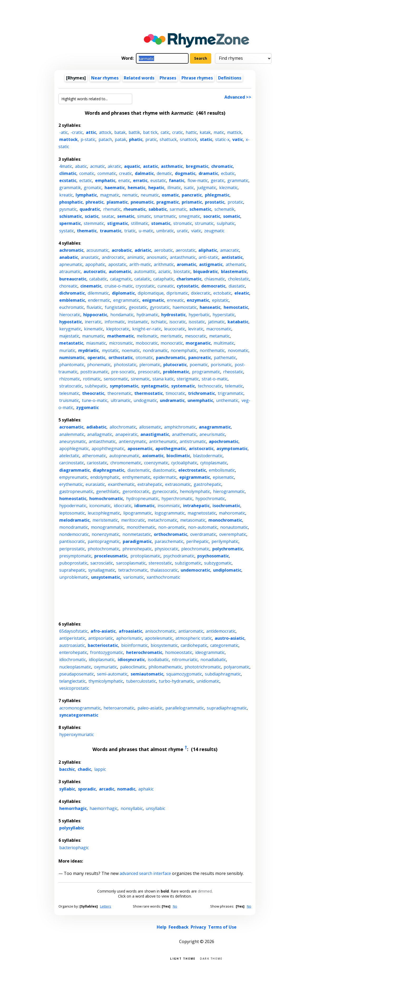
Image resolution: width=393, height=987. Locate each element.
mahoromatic (232, 513)
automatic (120, 271)
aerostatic (185, 250)
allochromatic (123, 427)
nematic (130, 195)
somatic (231, 216)
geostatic (138, 307)
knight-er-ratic (146, 329)
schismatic (70, 216)
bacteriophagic (74, 847)
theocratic (93, 393)
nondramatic (155, 350)
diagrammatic (74, 470)
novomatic (238, 350)
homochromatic (106, 498)
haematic (115, 187)
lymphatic (86, 195)
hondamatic (122, 315)
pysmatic (68, 209)
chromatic (222, 166)
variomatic (133, 577)
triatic (130, 231)
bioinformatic (134, 645)
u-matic (146, 231)
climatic (67, 173)
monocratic (172, 343)
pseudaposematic (76, 674)
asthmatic (172, 166)
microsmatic (121, 343)
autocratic (94, 271)
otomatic (144, 357)
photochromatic (103, 549)
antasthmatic (183, 257)
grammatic (237, 180)
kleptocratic (117, 329)
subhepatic (96, 386)
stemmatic (94, 223)
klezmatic (228, 187)
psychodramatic (178, 556)
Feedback (179, 927)
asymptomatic (232, 448)
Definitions (229, 78)
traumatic (110, 231)
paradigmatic (137, 541)
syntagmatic (154, 386)
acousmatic (97, 250)
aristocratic (201, 448)
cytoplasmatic (213, 463)
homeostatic (72, 498)
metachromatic (162, 520)
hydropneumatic (142, 498)
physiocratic (166, 549)
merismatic (171, 336)
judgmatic (206, 187)
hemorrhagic (73, 808)
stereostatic (160, 563)
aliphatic (207, 250)
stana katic (163, 379)
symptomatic (124, 386)
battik (134, 132)
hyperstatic (224, 315)
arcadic (106, 789)
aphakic (146, 789)
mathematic (120, 336)
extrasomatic (178, 484)
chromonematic (125, 463)
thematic (87, 231)
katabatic (238, 322)
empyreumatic (73, 477)
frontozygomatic (106, 652)
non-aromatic (171, 527)
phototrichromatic (203, 667)
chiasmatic (214, 279)
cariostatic (97, 463)
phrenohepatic (137, 549)
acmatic (97, 166)
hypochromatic (210, 498)
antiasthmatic (102, 441)
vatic (237, 139)
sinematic (140, 379)
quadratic (90, 209)
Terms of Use (222, 927)
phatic (136, 139)
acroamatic (71, 427)
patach (105, 139)
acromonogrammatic (80, 708)
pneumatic (142, 202)
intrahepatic (196, 505)
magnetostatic (202, 513)
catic (165, 132)
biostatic (182, 271)
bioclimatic (178, 456)
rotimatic (92, 379)
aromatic (186, 264)
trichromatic (201, 393)
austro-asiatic (229, 638)
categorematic (224, 645)
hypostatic (70, 322)
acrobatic (122, 250)
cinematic (90, 286)
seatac (108, 216)
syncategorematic (78, 715)
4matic (65, 166)
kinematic (93, 329)
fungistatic (115, 307)
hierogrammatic (229, 491)
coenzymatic (156, 463)
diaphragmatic (108, 470)
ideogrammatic (210, 652)
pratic (151, 139)
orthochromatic (170, 534)
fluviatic (94, 307)
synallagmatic (101, 570)
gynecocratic (164, 491)
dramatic (208, 173)
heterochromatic (144, 652)
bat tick (150, 132)
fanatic (176, 180)
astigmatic (211, 264)
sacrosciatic (101, 563)
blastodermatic (208, 456)
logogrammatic (170, 513)
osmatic (170, 195)
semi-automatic (112, 674)
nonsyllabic (132, 808)
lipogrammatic (137, 513)
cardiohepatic (194, 645)
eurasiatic (95, 484)
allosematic (150, 427)
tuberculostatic (141, 681)
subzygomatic (218, 563)
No (175, 906)
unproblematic (73, 577)
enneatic (175, 300)
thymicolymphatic (106, 681)
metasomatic (192, 520)
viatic (196, 231)
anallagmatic (99, 434)
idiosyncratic (131, 659)
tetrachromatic (133, 570)
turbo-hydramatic (176, 681)
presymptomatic (75, 556)
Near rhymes (105, 78)
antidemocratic (220, 631)
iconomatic (100, 505)
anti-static (208, 257)
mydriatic (88, 350)
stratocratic (70, 386)
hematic (136, 187)
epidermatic (164, 477)
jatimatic (216, 322)
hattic (191, 132)
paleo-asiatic (150, 708)
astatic (150, 166)
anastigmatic (154, 434)
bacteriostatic (103, 645)
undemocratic (195, 570)
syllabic (67, 789)
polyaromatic (236, 667)
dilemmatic (98, 293)
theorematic (119, 393)
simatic (144, 216)
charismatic (189, 279)
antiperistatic (72, 638)
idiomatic (144, 505)
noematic (131, 350)
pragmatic (167, 202)
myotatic (110, 350)
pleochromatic (195, 549)
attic (91, 132)
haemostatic (185, 307)
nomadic (126, 789)
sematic (125, 216)
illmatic (174, 187)
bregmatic (197, 166)
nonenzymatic (105, 534)
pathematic (225, 357)
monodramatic (73, 527)
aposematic (140, 448)
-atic (63, 132)
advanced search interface (145, 873)
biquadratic (205, 271)
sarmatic (178, 209)
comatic (86, 173)
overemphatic (232, 534)
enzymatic (198, 300)
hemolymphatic (195, 491)
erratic (140, 180)
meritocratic (133, 520)
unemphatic (200, 400)
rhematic (112, 209)
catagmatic (120, 279)
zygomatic (87, 407)
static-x (222, 139)
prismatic (192, 202)
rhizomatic (69, 379)
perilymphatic (225, 541)
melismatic (147, 336)
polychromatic (227, 549)
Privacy (198, 927)
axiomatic (153, 456)
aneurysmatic (72, 441)
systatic (66, 231)
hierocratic (69, 315)
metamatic (219, 336)
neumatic (150, 195)
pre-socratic (123, 372)
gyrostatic (160, 307)
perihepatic (197, 541)
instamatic (138, 322)
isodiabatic (158, 659)
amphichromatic (180, 427)
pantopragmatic (104, 541)
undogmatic (145, 400)
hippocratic (95, 315)
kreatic (66, 195)
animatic (135, 257)
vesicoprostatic (74, 688)
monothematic (141, 527)
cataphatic (163, 279)
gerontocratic (135, 491)
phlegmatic (217, 195)
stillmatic (139, 223)
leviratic (195, 329)
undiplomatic (227, 570)
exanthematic (121, 484)
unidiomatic (207, 681)
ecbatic (228, 173)
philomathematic (165, 667)
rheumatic (135, 209)
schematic (200, 209)
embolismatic (222, 470)
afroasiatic (130, 631)
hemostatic (236, 307)
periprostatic (72, 549)
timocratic (175, 393)
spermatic (70, 223)
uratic (182, 231)
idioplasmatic (102, 659)
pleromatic (149, 364)
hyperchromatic (177, 498)
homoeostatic (178, 652)
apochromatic (223, 441)
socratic (211, 216)
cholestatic (238, 279)
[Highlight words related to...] (95, 99)
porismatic (221, 364)
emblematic (72, 300)
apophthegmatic (108, 448)
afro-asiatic (103, 631)
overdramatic (203, 534)
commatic (106, 173)
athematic (235, 264)
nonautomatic (234, 527)
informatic (115, 322)
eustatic (158, 180)
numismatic (72, 357)
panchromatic (170, 357)
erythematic (71, 484)
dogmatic (185, 173)
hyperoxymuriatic (76, 734)
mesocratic (195, 336)
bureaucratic (72, 279)
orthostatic (121, 357)
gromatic (92, 187)
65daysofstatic (73, 631)
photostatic (125, 364)
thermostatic (148, 393)
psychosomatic (213, 556)
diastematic (138, 470)
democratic (213, 286)
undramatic (172, 400)
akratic (114, 166)
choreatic (68, 286)
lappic (100, 769)
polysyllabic (71, 828)
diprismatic (177, 293)
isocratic (177, 322)
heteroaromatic (119, 708)
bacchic (67, 769)
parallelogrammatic (184, 708)
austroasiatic (72, 645)
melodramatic (74, 520)
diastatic (237, 286)
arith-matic (140, 264)
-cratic (77, 132)
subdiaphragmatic (223, 674)
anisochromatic (160, 631)
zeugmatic (214, 231)
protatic (235, 202)
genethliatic (107, 491)
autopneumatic (124, 456)
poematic (199, 364)
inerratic (93, 322)
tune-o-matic (94, 400)
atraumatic (70, 271)
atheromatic (94, 456)
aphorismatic (129, 638)
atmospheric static (193, 638)
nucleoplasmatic (75, 667)
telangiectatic (72, 681)
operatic (96, 357)
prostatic (214, 202)
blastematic (234, 271)
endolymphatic (104, 477)
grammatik (70, 187)
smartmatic (165, 216)
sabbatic (158, 209)
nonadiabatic (213, 659)
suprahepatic (72, 570)
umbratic (165, 231)
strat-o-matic (215, 379)
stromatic (182, 223)
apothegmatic (170, 448)
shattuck (168, 139)
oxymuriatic (105, 667)
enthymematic (136, 477)
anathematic (184, 434)
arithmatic (164, 264)
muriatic (67, 350)
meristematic (105, 520)
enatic (124, 180)
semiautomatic (147, 674)
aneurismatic (212, 434)
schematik (224, 209)
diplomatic (123, 293)
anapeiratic (126, 434)
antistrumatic (193, 441)
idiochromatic (72, 659)
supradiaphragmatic (227, 708)
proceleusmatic (110, 556)
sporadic (87, 789)
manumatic (93, 336)
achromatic (71, 250)
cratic (177, 132)
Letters (105, 906)
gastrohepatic (207, 484)
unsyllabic (155, 808)
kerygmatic (70, 329)
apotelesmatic (159, 638)
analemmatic (71, 434)
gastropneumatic (76, 491)
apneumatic (70, 264)
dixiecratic (200, 293)
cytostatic (187, 286)
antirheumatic (163, 441)
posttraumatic (94, 372)
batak (120, 132)
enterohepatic (73, 652)
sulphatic (226, 223)
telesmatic (69, 393)
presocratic (149, 372)
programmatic (206, 372)
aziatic (164, 271)
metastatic (71, 343)
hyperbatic (199, 315)
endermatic (99, 300)
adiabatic (96, 427)
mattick (234, 132)
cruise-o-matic (119, 286)
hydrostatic (173, 315)
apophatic (95, 264)
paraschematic (169, 541)
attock (105, 132)
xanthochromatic (163, 577)
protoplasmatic (145, 556)
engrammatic (126, 300)
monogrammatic (107, 527)
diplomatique (151, 293)
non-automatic (202, 527)
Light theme (182, 958)
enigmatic (153, 300)
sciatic (92, 216)
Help (161, 927)
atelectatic (69, 456)
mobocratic (147, 343)
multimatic (224, 343)
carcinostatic (71, 463)
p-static (88, 139)
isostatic (197, 322)
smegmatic (189, 216)
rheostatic (233, 372)
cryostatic (145, 286)
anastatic (90, 257)
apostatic (117, 264)
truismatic (69, 400)
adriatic (143, 250)
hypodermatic (72, 505)
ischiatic (158, 322)
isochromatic (226, 505)
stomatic (160, 223)
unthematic (227, 400)
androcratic (113, 257)
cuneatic (166, 286)
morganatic (198, 343)
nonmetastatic (136, 534)
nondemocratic (74, 534)
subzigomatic (188, 563)
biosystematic (164, 645)
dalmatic (144, 173)
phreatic (95, 202)
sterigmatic (188, 379)
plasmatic (117, 202)
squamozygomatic (184, 674)
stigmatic (117, 223)
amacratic (229, 250)
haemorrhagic (103, 808)
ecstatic (67, 180)
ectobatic (222, 293)
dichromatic (72, 293)
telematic (234, 386)
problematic (176, 372)
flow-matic (198, 180)
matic (219, 132)
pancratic (192, 195)
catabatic (98, 279)
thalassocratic (164, 570)
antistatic (232, 257)
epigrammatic (194, 477)
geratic (217, 180)
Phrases (168, 78)
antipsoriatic (100, 638)
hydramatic (147, 315)
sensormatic (116, 379)
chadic (84, 769)
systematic (183, 386)
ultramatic (121, 400)
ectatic (85, 180)
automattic (144, 271)
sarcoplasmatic (131, 563)
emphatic (105, 180)
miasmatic (96, 343)
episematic (223, 477)
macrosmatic (218, 329)
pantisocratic (72, 541)
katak (205, 132)
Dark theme (211, 958)
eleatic (241, 293)
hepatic (156, 187)
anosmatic (157, 257)
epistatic (220, 300)
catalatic (142, 279)
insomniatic (169, 505)
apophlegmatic (74, 448)
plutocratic (175, 364)
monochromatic (225, 520)
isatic (189, 187)
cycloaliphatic (184, 463)
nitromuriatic (185, 659)
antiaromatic (190, 631)
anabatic (68, 257)
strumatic (204, 223)
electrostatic (192, 470)
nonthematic (212, 350)
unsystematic (105, 577)
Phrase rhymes (197, 78)
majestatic (69, 336)
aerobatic (163, 250)
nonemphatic (184, 350)
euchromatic (71, 307)
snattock (188, 139)
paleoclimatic (133, 667)
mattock (68, 139)
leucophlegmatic (104, 513)
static (206, 139)
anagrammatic (215, 427)
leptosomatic (72, 513)
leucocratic (174, 329)
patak (120, 139)
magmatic (109, 195)
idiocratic (122, 505)
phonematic (99, 364)
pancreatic (199, 357)
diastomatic (164, 470)
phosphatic (71, 202)
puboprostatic (73, 563)
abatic (81, 166)
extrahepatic (149, 484)
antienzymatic (132, 441)
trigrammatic (230, 393)
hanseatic (210, 307)
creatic (125, 173)
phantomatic (71, 364)
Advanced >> (237, 97)
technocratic (210, 386)
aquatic (132, 166)
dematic (164, 173)
